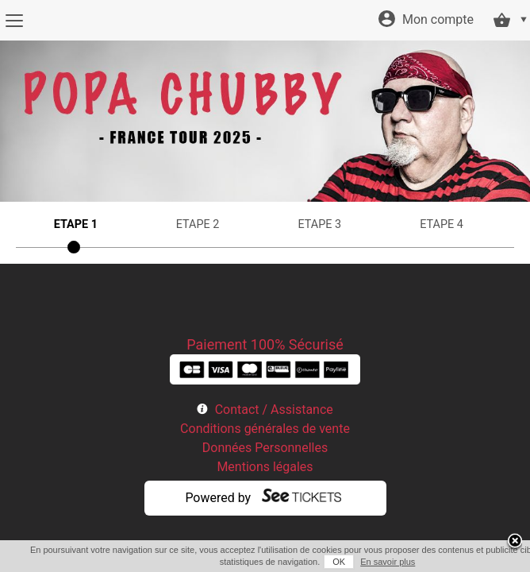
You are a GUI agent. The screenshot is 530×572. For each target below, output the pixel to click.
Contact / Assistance (274, 409)
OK (330, 561)
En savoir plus (378, 561)
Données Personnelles (265, 447)
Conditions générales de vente (265, 428)
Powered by (218, 497)
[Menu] (14, 21)
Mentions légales (265, 466)
